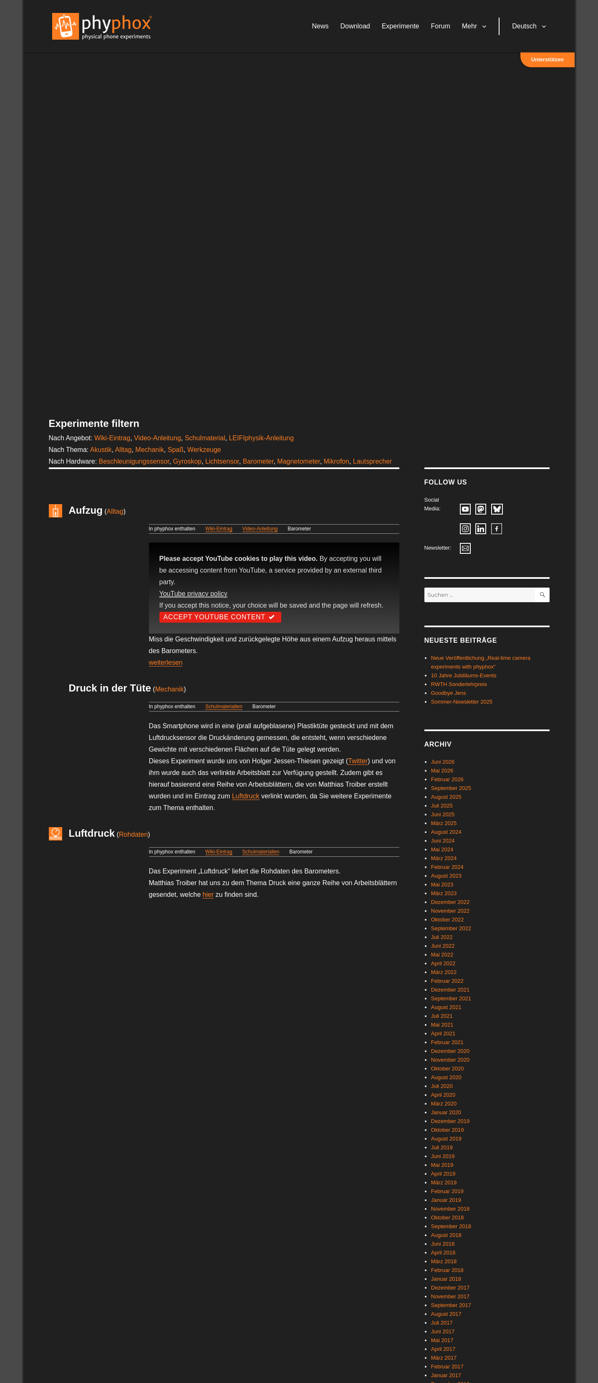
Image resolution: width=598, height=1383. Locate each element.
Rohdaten (133, 834)
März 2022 (444, 972)
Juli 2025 (442, 806)
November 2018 (450, 1209)
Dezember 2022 (450, 902)
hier (208, 894)
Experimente (402, 26)
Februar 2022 (447, 981)
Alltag (123, 449)
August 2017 (446, 1314)
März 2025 (444, 823)
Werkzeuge (204, 449)
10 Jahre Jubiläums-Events (464, 675)
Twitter (358, 761)
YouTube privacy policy (193, 593)
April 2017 (443, 1349)
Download (356, 26)
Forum (442, 26)
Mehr (470, 26)
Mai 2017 (442, 1340)
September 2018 (451, 1226)
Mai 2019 (442, 1165)
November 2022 (450, 911)
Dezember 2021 (450, 990)
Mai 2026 (442, 770)
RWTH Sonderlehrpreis (459, 684)
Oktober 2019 (447, 1130)
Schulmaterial (205, 438)
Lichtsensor (222, 461)
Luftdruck (246, 796)
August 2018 (446, 1235)
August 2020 (446, 1077)
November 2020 (450, 1060)
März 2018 (444, 1261)
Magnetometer (298, 461)
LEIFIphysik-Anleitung (261, 438)
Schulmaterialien (223, 706)
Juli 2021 (442, 1016)
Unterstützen (547, 60)
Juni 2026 (442, 762)
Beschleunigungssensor (134, 461)
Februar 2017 (447, 1366)
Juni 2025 (442, 814)
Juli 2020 (442, 1086)
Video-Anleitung (157, 438)
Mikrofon (336, 461)
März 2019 (444, 1182)
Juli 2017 (442, 1323)
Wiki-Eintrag (112, 438)
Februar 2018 (447, 1270)
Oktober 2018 (447, 1217)
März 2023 (444, 893)
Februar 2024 (447, 867)
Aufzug (86, 510)
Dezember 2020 (450, 1051)
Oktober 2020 (447, 1068)
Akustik (101, 449)
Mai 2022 (442, 954)
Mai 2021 (442, 1025)
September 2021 (451, 998)
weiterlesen (166, 662)
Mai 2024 (442, 849)
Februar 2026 (447, 779)
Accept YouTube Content (220, 617)
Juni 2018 (442, 1244)
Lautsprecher (372, 461)
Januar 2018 (446, 1279)
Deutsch (526, 26)
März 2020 (444, 1103)
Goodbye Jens (448, 693)
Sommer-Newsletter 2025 (461, 702)
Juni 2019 (442, 1156)
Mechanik (149, 449)
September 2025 (451, 788)
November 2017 (450, 1296)
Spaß (176, 449)
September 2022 (451, 928)
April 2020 (443, 1095)
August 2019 (446, 1139)
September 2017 (451, 1305)
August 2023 (446, 876)
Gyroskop (187, 461)
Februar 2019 (447, 1191)
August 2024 (446, 832)
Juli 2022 (442, 937)
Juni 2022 (442, 946)
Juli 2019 (442, 1147)
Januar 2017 (446, 1375)
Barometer (258, 461)
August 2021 (446, 1007)
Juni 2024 (442, 841)
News (321, 26)
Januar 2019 (446, 1200)
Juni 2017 (442, 1331)
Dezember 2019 (450, 1121)
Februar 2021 (447, 1042)
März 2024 (444, 858)
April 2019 (443, 1174)
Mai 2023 (442, 884)
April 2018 (443, 1252)
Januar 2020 (446, 1112)
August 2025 (446, 797)
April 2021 (443, 1033)
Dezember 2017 (450, 1288)
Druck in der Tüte (110, 688)
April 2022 (443, 963)
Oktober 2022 (447, 919)
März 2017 (444, 1358)
